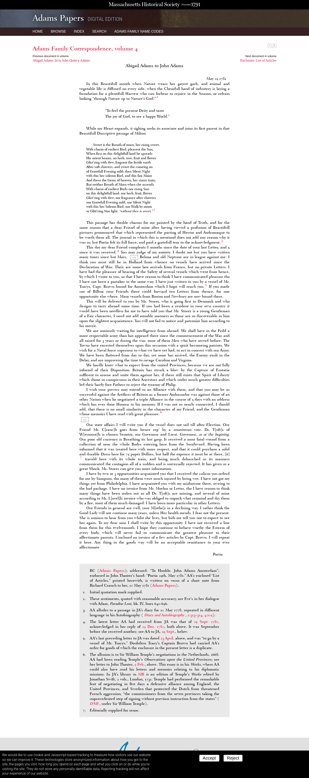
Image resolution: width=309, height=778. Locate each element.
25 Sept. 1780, (206, 621)
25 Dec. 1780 (153, 626)
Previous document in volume (51, 56)
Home (38, 31)
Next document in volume (260, 56)
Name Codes (139, 31)
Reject (233, 758)
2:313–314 (195, 615)
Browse (58, 31)
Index (79, 31)
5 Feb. (140, 664)
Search (99, 31)
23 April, (167, 638)
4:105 (208, 615)
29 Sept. (168, 631)
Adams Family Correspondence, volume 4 (85, 48)
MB (141, 674)
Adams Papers (111, 570)
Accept (209, 758)
